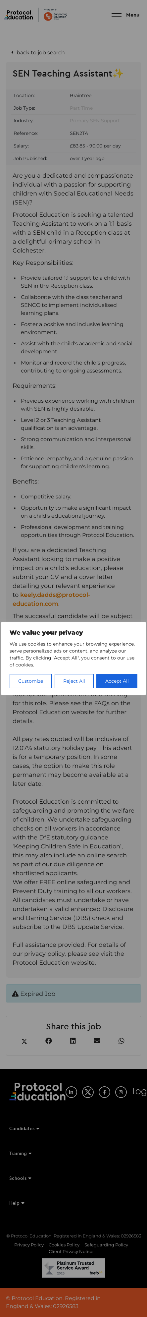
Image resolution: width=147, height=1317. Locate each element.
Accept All (117, 681)
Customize (30, 681)
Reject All (74, 681)
